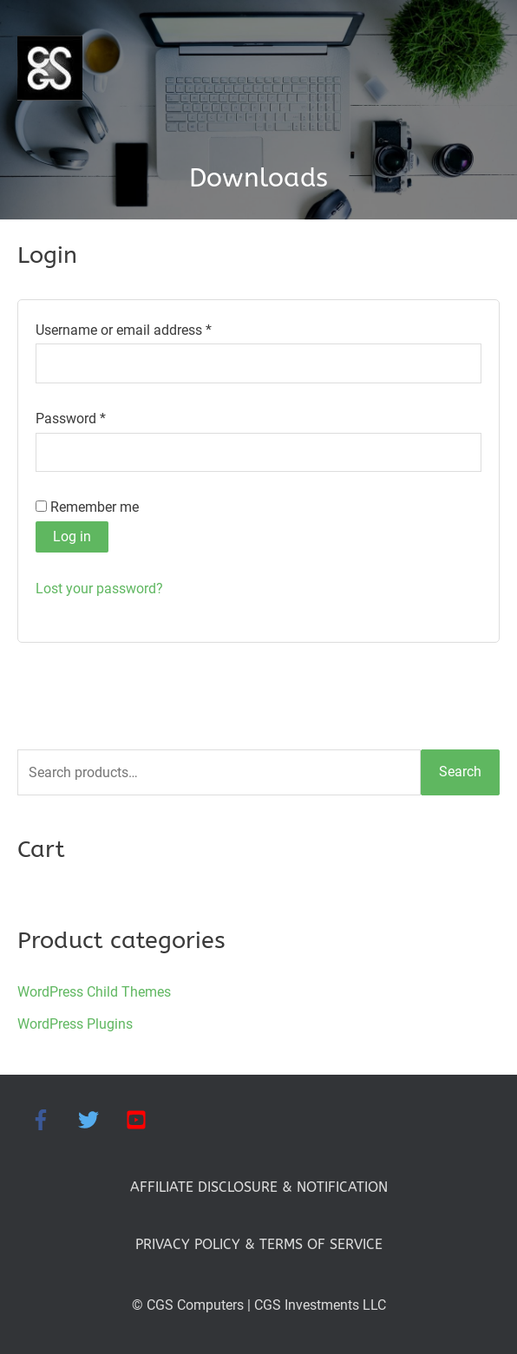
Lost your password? (99, 588)
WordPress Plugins (75, 1024)
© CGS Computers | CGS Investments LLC (259, 1305)
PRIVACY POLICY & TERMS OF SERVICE (259, 1244)
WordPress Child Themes (94, 992)
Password (97, 416)
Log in (72, 536)
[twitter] (100, 1119)
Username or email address (150, 327)
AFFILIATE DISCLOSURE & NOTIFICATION (259, 1187)
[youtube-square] (139, 1119)
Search (460, 771)
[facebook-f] (52, 1119)
